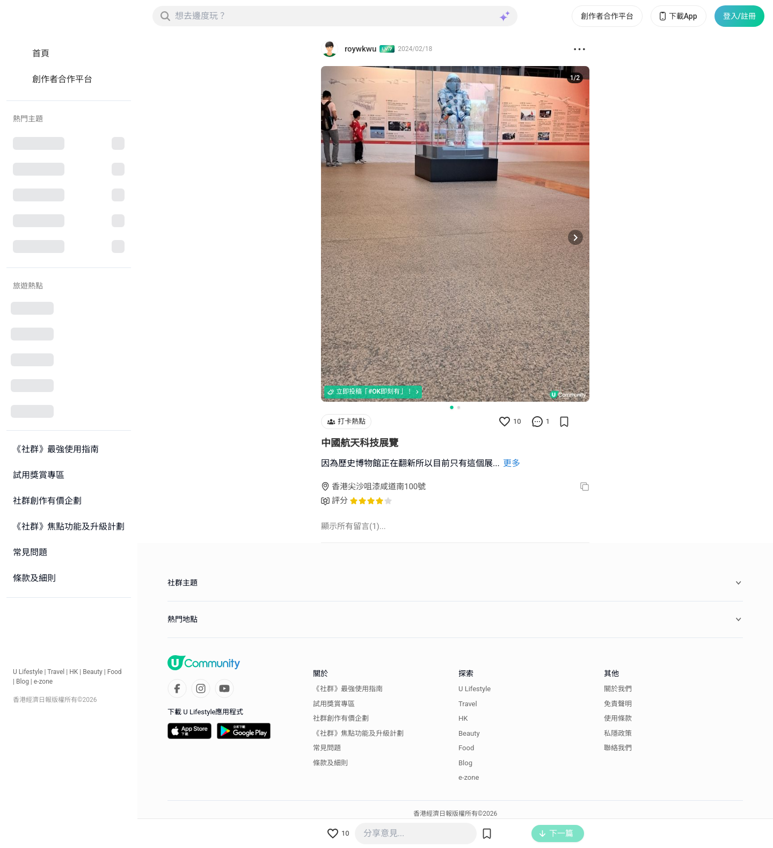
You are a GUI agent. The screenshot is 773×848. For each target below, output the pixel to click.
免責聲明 (618, 704)
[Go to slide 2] (458, 407)
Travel (55, 672)
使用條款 (618, 718)
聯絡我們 (618, 748)
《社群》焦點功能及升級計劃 (358, 733)
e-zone (43, 681)
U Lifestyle (28, 672)
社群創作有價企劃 (341, 718)
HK (73, 672)
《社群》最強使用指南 (348, 689)
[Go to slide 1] (451, 407)
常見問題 (327, 748)
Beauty (93, 672)
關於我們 (618, 689)
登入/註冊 (739, 16)
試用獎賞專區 (334, 704)
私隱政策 (618, 733)
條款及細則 (330, 763)
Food (114, 672)
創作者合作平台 (607, 16)
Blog (22, 681)
